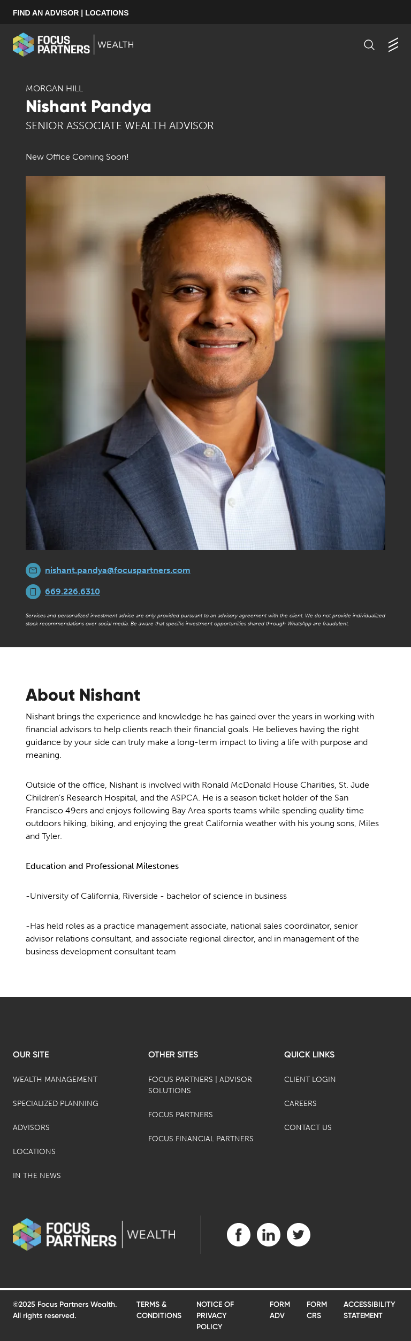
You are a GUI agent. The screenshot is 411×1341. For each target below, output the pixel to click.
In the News (37, 1175)
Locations (34, 1151)
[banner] (73, 44)
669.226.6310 (72, 591)
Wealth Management (55, 1079)
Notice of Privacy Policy (215, 1315)
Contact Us (308, 1127)
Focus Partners (180, 1114)
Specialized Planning (55, 1103)
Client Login (310, 1079)
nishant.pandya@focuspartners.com (118, 570)
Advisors (31, 1127)
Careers (300, 1103)
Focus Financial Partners (201, 1138)
